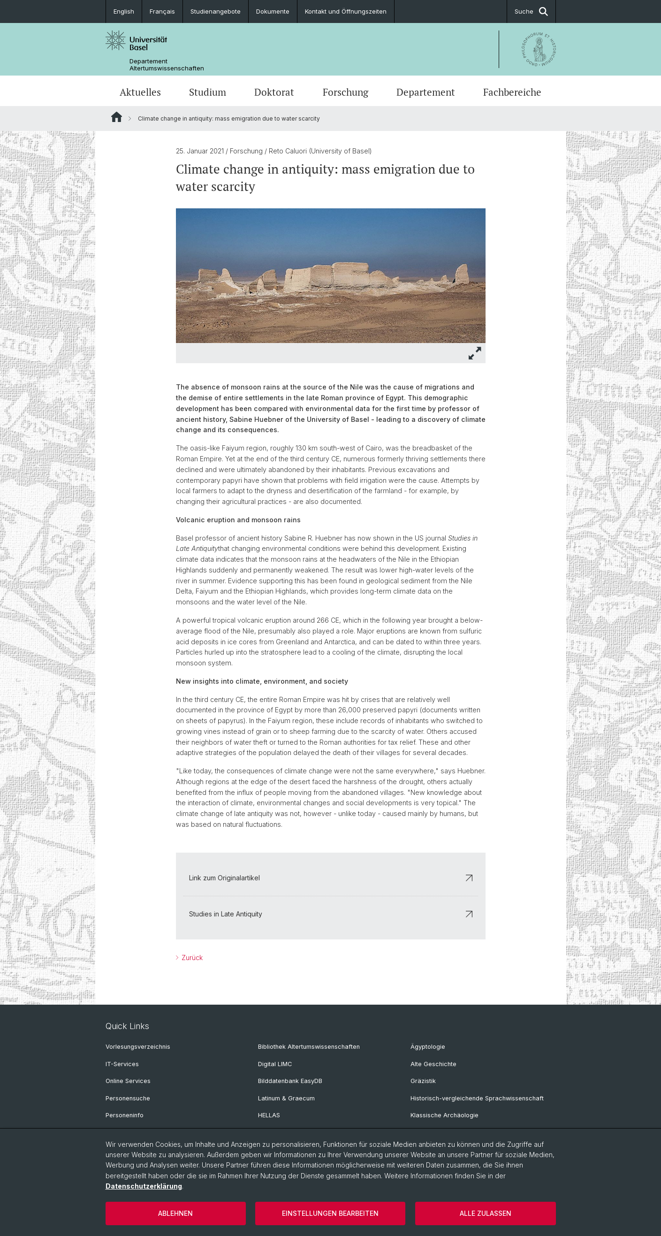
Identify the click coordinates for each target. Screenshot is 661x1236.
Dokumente (272, 11)
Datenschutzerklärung (144, 1186)
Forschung (345, 92)
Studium (207, 92)
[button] (475, 353)
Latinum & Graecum (286, 1098)
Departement (425, 92)
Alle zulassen (485, 1213)
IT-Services (122, 1064)
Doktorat (274, 92)
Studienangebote (215, 11)
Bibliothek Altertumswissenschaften (309, 1046)
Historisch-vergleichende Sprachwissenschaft (477, 1098)
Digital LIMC (275, 1064)
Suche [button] (531, 11)
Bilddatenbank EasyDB (290, 1080)
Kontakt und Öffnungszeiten (346, 11)
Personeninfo (125, 1115)
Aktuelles (140, 92)
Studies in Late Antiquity (330, 914)
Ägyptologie (427, 1046)
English (124, 11)
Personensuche (128, 1098)
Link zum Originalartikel (330, 878)
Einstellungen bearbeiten (330, 1213)
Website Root (116, 117)
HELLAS (269, 1115)
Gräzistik (423, 1080)
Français (162, 11)
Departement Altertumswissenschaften (166, 65)
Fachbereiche (512, 92)
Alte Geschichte (433, 1064)
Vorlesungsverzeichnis (138, 1046)
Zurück (191, 957)
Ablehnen (175, 1213)
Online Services (128, 1080)
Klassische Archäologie (444, 1115)
